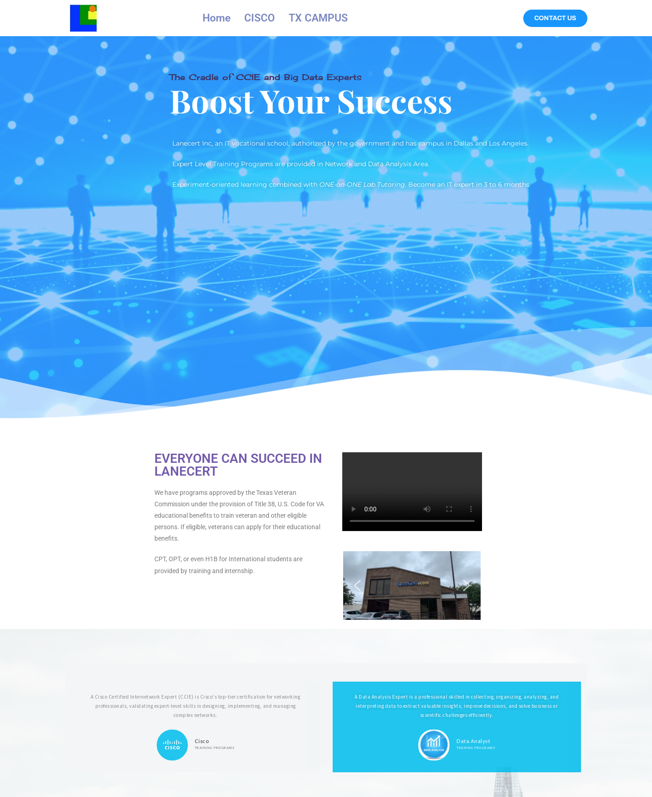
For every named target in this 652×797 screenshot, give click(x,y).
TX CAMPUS (318, 18)
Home (216, 18)
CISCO (259, 18)
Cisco (202, 787)
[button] (357, 585)
